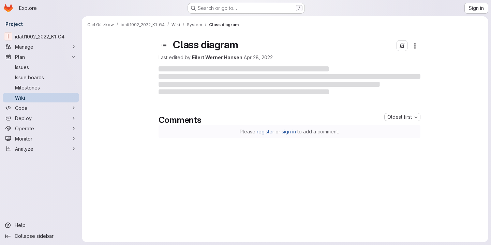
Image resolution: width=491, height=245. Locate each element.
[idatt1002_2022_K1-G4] (41, 36)
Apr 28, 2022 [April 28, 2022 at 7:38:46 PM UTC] (258, 57)
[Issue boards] (41, 77)
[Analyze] (41, 148)
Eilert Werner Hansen (217, 57)
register (265, 131)
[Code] (41, 108)
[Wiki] (41, 97)
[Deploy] (41, 118)
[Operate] (41, 128)
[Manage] (41, 46)
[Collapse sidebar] (41, 236)
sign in (289, 131)
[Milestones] (41, 87)
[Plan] (41, 57)
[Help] (41, 225)
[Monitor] (41, 138)
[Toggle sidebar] (164, 45)
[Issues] (41, 67)
